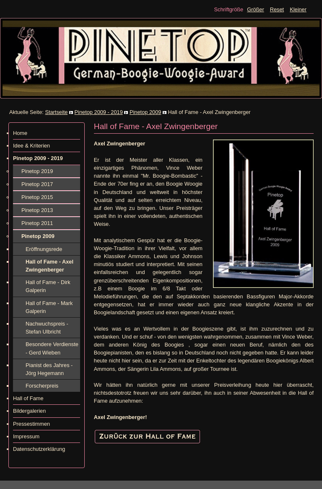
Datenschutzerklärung (39, 449)
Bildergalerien (29, 411)
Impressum (26, 436)
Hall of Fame (28, 398)
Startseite (56, 112)
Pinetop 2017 (37, 184)
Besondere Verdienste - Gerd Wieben (52, 348)
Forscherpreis (42, 386)
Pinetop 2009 (145, 112)
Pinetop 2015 (37, 197)
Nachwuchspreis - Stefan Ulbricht (47, 328)
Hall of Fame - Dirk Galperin (48, 286)
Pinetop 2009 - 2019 (99, 112)
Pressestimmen (31, 424)
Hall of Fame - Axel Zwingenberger (49, 266)
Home (20, 133)
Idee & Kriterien (31, 145)
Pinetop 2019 (37, 171)
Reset (277, 9)
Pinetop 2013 (37, 210)
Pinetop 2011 (37, 223)
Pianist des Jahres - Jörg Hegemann (49, 369)
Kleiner (298, 9)
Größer (255, 9)
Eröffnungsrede (44, 249)
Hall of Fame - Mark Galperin (49, 307)
